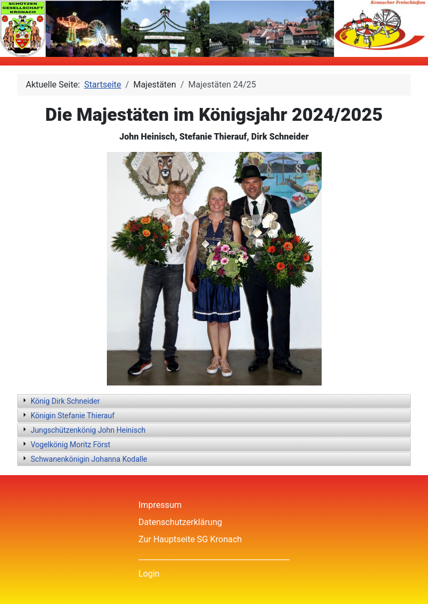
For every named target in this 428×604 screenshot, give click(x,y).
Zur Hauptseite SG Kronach (190, 539)
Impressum (160, 505)
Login (149, 574)
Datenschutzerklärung (180, 522)
